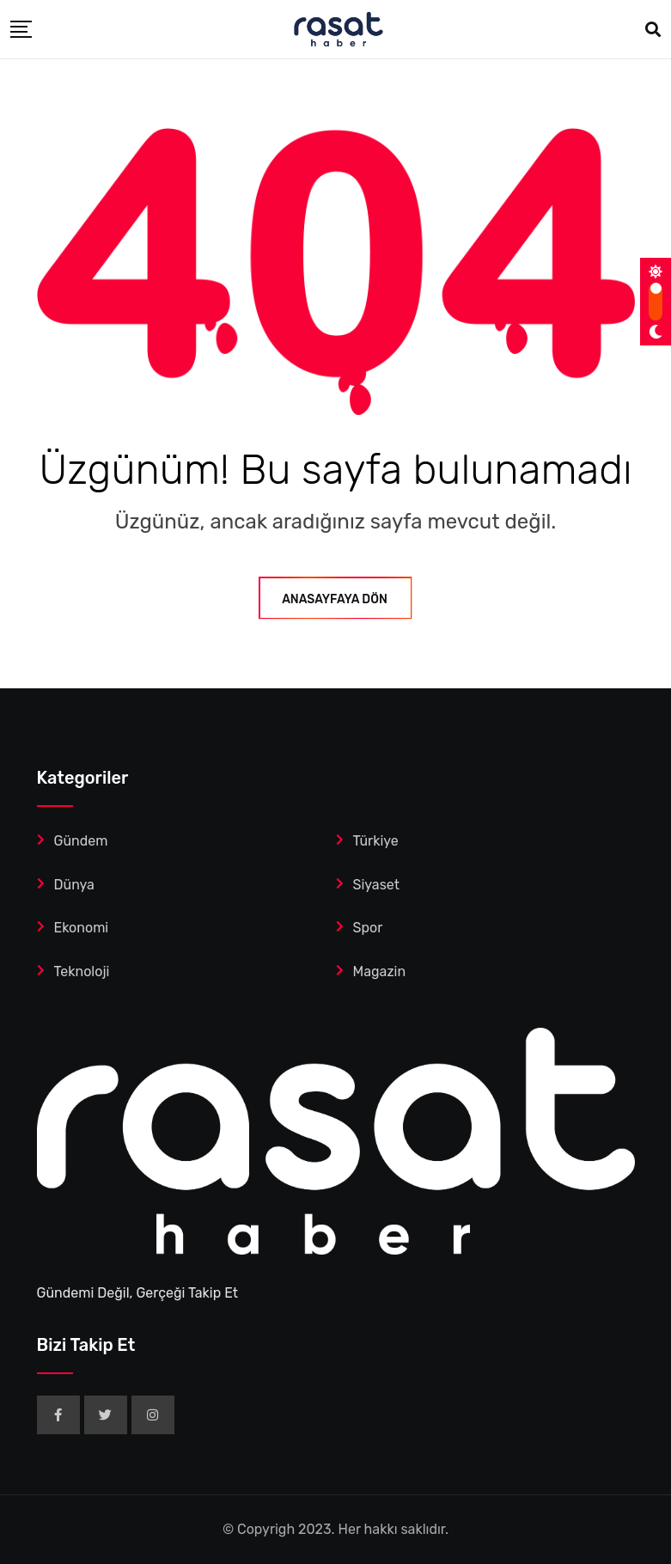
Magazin (379, 971)
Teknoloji (82, 971)
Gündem (81, 841)
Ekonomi (81, 927)
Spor (368, 927)
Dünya (74, 885)
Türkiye (376, 841)
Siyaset (376, 885)
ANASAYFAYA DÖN (335, 599)
